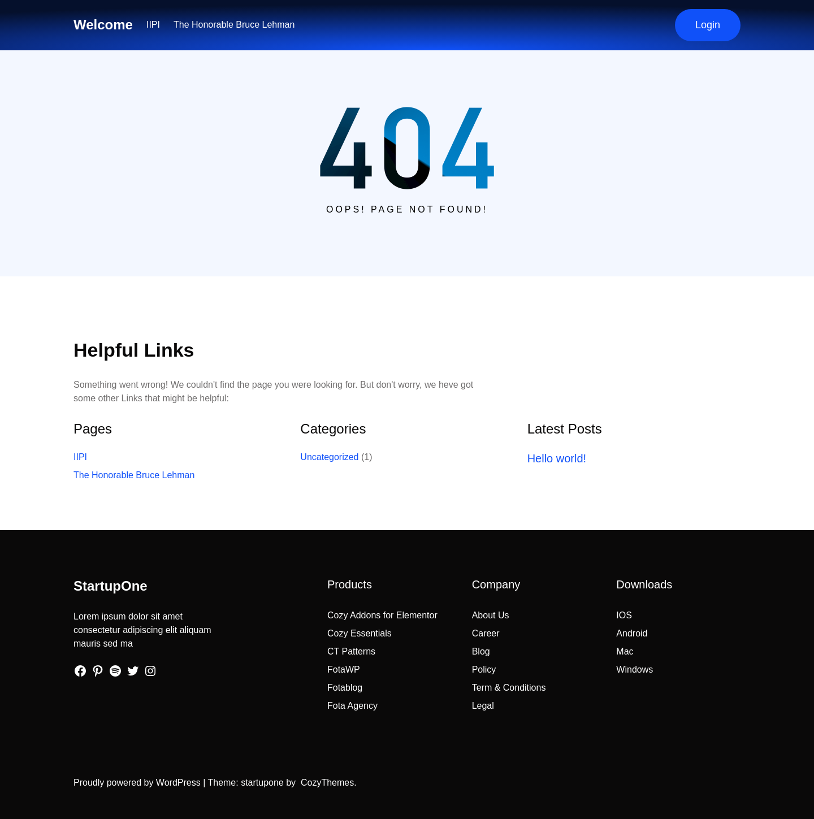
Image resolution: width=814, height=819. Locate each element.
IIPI (153, 24)
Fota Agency (352, 705)
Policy (484, 669)
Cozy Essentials (359, 633)
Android (631, 633)
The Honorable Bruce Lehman (234, 24)
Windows (634, 669)
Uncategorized (329, 457)
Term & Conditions (509, 687)
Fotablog (344, 687)
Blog (481, 651)
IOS (624, 615)
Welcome (103, 24)
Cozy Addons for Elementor (382, 615)
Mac (624, 651)
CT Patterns (351, 651)
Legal (483, 705)
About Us (490, 615)
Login (707, 25)
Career (486, 633)
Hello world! (556, 458)
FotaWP (343, 669)
